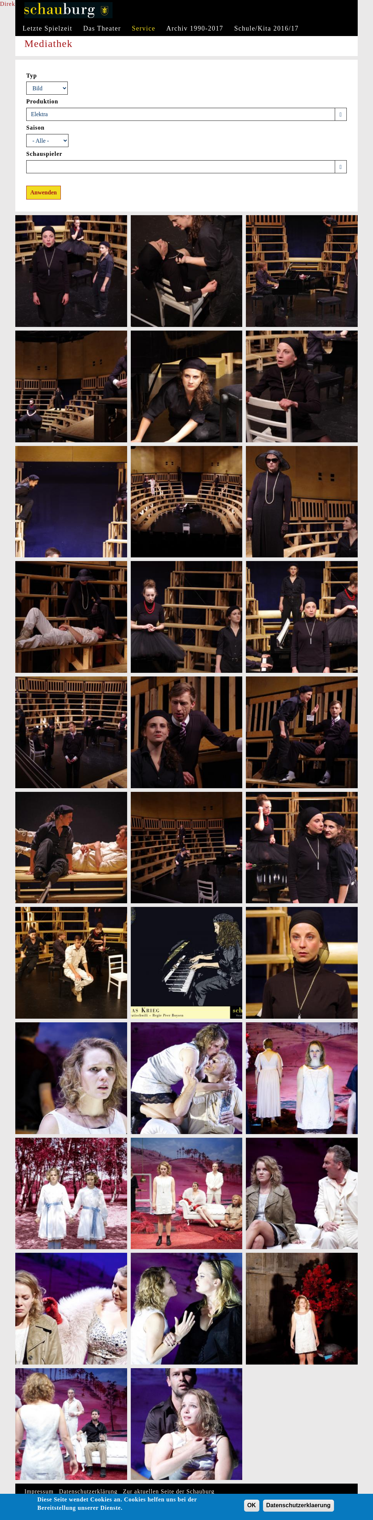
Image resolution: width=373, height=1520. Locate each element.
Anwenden (43, 192)
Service (143, 28)
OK (251, 1506)
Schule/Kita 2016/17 (266, 28)
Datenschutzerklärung (88, 1491)
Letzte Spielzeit (47, 28)
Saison (35, 128)
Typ (31, 75)
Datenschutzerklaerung (298, 1506)
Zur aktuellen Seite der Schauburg (169, 1491)
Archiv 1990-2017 (194, 28)
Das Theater (102, 28)
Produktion (42, 101)
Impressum (39, 1491)
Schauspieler (44, 154)
